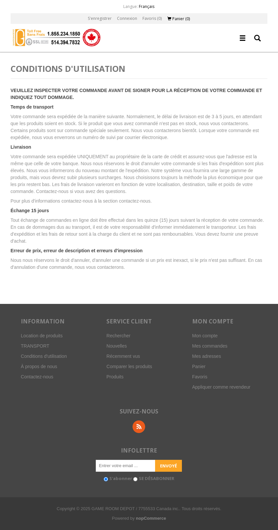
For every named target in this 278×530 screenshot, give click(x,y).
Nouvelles (116, 346)
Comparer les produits (129, 366)
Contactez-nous (37, 376)
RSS (139, 426)
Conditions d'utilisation (44, 356)
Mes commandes (210, 346)
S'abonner (120, 478)
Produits (114, 376)
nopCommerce (151, 518)
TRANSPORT (35, 346)
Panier (198, 366)
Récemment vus (123, 356)
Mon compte (205, 335)
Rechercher (118, 335)
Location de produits (42, 335)
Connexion (127, 18)
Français (146, 6)
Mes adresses (206, 356)
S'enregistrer (100, 18)
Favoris (199, 376)
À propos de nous (39, 366)
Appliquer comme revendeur (221, 387)
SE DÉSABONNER (156, 478)
